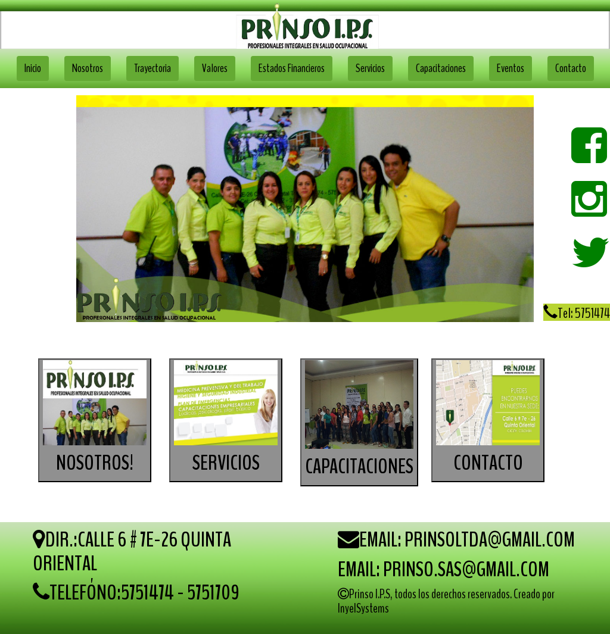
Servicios (370, 68)
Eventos (510, 68)
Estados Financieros (292, 68)
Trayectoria (152, 68)
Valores (215, 68)
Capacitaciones (441, 68)
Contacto (570, 68)
